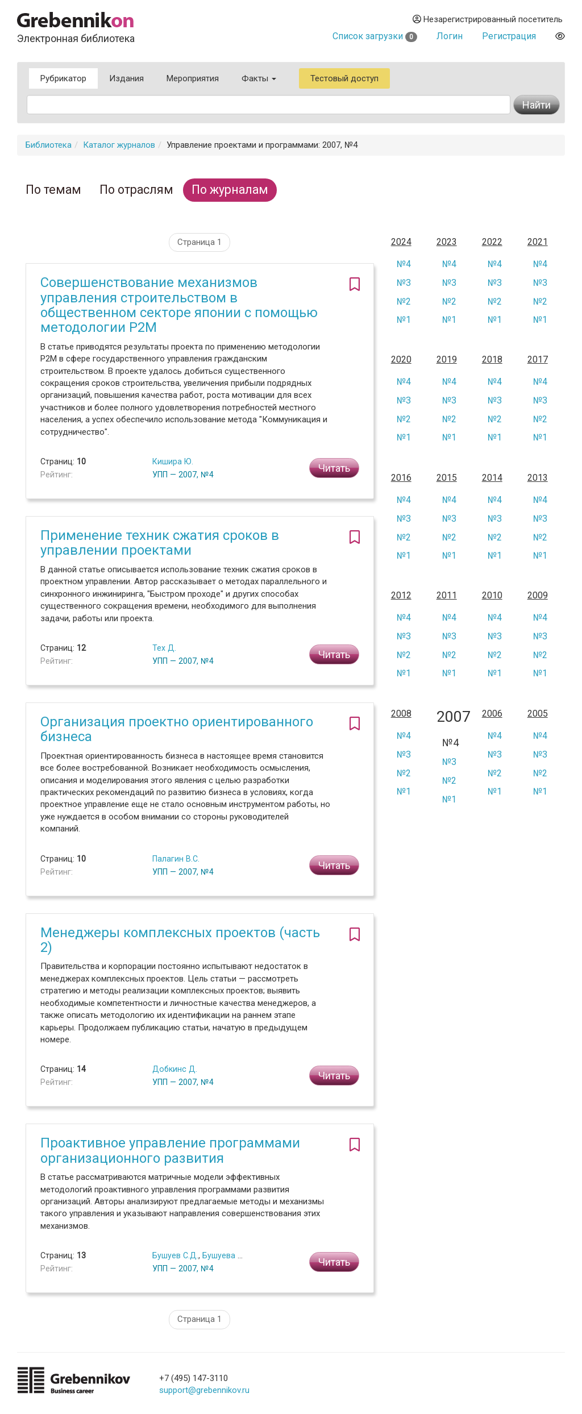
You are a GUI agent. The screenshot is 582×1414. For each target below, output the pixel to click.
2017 (537, 359)
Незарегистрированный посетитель (488, 19)
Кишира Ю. (172, 461)
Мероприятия (193, 78)
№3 (404, 282)
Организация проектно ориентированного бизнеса (176, 729)
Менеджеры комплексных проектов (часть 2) (180, 940)
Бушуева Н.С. (226, 1255)
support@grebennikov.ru (204, 1390)
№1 (404, 319)
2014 (492, 478)
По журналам (230, 189)
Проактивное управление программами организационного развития (170, 1150)
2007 (450, 717)
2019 (446, 359)
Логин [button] (449, 36)
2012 (401, 595)
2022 (492, 242)
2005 (537, 713)
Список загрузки (374, 36)
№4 (404, 264)
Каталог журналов (119, 145)
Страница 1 (199, 242)
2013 (537, 478)
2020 (401, 359)
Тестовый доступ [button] (344, 78)
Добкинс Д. (174, 1069)
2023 (446, 242)
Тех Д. (164, 647)
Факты (259, 78)
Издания (126, 78)
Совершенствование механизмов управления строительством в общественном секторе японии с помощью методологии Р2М (179, 305)
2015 (446, 478)
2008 (401, 713)
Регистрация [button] (509, 36)
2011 (446, 595)
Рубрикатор (63, 78)
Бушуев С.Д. (175, 1255)
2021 (537, 242)
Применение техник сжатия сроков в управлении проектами (159, 542)
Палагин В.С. (175, 858)
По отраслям (136, 189)
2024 (401, 242)
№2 (404, 301)
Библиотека (49, 145)
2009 (537, 595)
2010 (492, 595)
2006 (492, 713)
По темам (53, 189)
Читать (334, 468)
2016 (401, 478)
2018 (492, 359)
